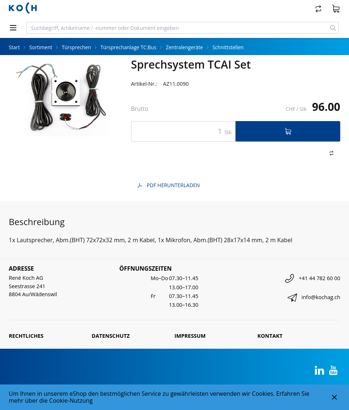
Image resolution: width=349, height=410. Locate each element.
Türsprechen (76, 47)
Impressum (190, 335)
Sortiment (40, 47)
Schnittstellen (228, 47)
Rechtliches (26, 335)
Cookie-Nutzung (71, 401)
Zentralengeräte (184, 47)
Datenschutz (111, 335)
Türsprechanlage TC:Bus (128, 47)
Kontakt (270, 335)
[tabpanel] (61, 97)
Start (14, 47)
